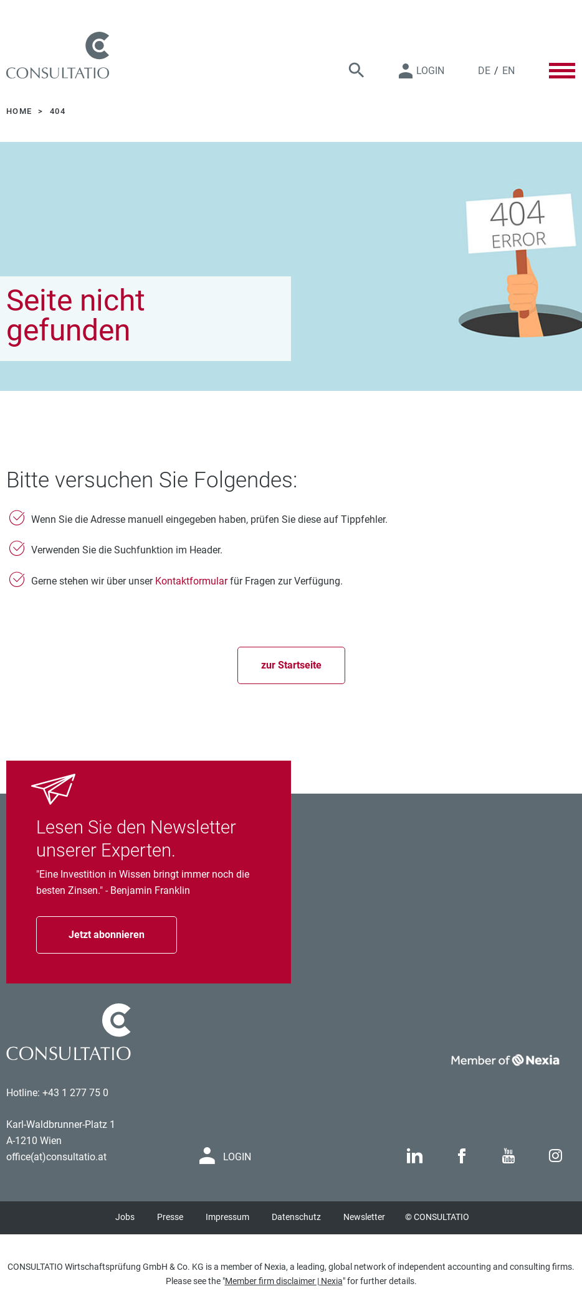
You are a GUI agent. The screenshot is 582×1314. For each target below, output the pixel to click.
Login (430, 71)
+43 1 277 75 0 (75, 1093)
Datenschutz (296, 1217)
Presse (170, 1217)
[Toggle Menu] (562, 70)
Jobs (125, 1217)
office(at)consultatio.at (56, 1157)
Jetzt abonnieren (107, 935)
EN (508, 71)
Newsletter (364, 1217)
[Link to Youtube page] (508, 1156)
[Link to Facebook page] (461, 1156)
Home (20, 111)
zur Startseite (291, 665)
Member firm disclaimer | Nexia (284, 1281)
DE (484, 71)
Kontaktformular (191, 581)
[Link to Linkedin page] (415, 1156)
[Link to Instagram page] (555, 1156)
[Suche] (356, 70)
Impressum (227, 1217)
